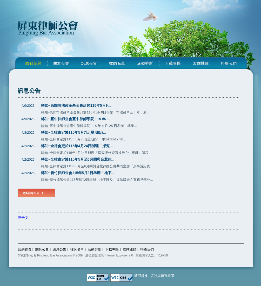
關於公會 (42, 249)
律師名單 (77, 249)
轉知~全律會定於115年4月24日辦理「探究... (77, 146)
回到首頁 (24, 249)
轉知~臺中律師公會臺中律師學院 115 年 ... (75, 119)
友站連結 (129, 249)
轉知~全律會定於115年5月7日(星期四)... (73, 132)
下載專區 (112, 249)
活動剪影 (94, 249)
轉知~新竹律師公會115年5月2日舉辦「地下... (78, 173)
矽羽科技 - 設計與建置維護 (154, 276)
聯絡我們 (147, 249)
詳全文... (25, 218)
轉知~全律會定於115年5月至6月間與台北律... (78, 159)
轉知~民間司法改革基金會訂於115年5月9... (76, 105)
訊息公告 (59, 249)
